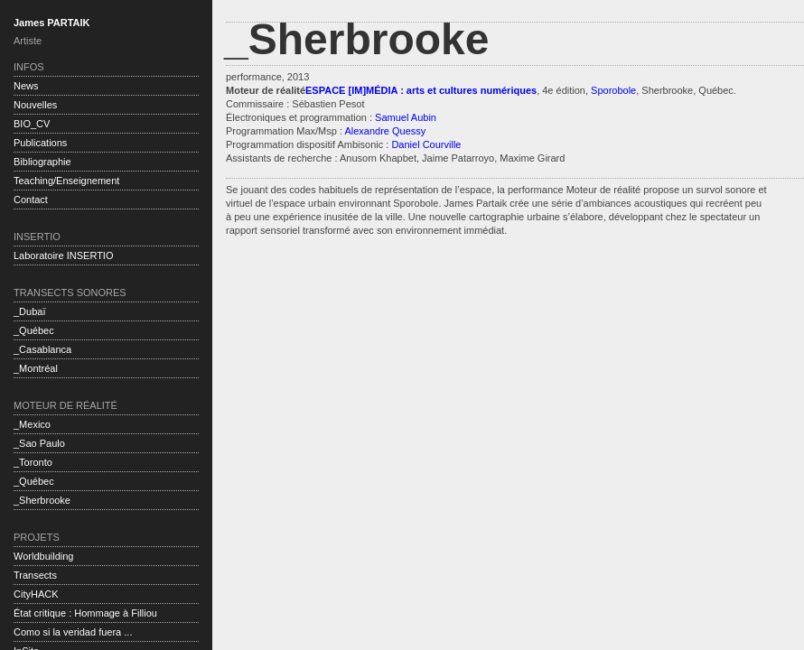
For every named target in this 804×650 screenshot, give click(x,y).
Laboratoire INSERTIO (63, 255)
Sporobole (613, 90)
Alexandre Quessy (384, 130)
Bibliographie (42, 161)
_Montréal (36, 368)
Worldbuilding (43, 556)
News (26, 85)
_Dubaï (29, 311)
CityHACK (36, 594)
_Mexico (32, 424)
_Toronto (33, 462)
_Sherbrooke (42, 500)
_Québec (34, 330)
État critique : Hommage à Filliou (85, 613)
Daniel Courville (426, 144)
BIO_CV (32, 123)
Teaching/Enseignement (66, 180)
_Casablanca (42, 349)
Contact (31, 199)
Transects (35, 575)
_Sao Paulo (39, 443)
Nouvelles (35, 104)
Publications (40, 142)
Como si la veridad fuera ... (73, 632)
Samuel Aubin (404, 117)
